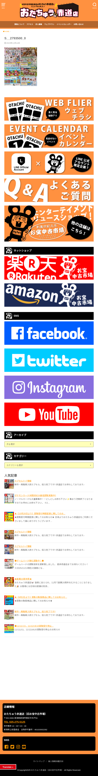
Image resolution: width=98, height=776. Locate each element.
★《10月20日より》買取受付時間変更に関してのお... (40, 513)
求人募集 (38, 24)
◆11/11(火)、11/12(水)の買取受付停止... (34, 626)
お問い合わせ (79, 24)
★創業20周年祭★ (23, 579)
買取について (19, 24)
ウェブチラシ (49, 24)
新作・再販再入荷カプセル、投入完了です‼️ (35, 611)
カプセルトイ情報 (23, 481)
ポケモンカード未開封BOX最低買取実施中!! (35, 495)
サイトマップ (39, 761)
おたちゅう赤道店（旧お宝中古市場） (47, 770)
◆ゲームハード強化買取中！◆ (29, 561)
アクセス (30, 24)
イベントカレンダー (64, 24)
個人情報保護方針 (56, 761)
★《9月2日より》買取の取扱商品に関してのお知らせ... (41, 597)
